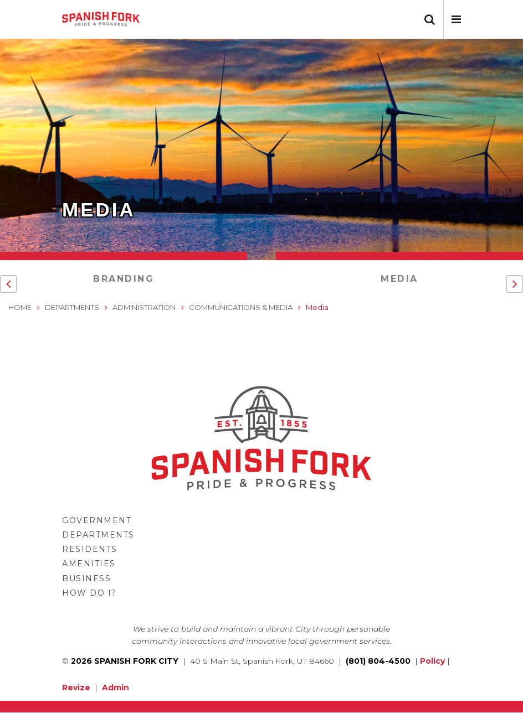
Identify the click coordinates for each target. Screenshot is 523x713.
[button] (456, 19)
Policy (432, 661)
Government (96, 520)
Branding (123, 278)
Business (86, 578)
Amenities (89, 564)
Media (399, 278)
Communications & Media (241, 307)
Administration (144, 307)
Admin (115, 688)
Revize (76, 688)
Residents (89, 549)
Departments (72, 307)
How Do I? (89, 593)
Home (20, 307)
